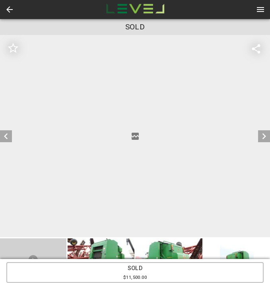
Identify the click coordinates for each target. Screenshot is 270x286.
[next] (264, 136)
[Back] (9, 9)
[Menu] (260, 9)
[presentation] (135, 9)
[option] (135, 136)
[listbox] (135, 136)
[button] (9, 9)
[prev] (6, 136)
